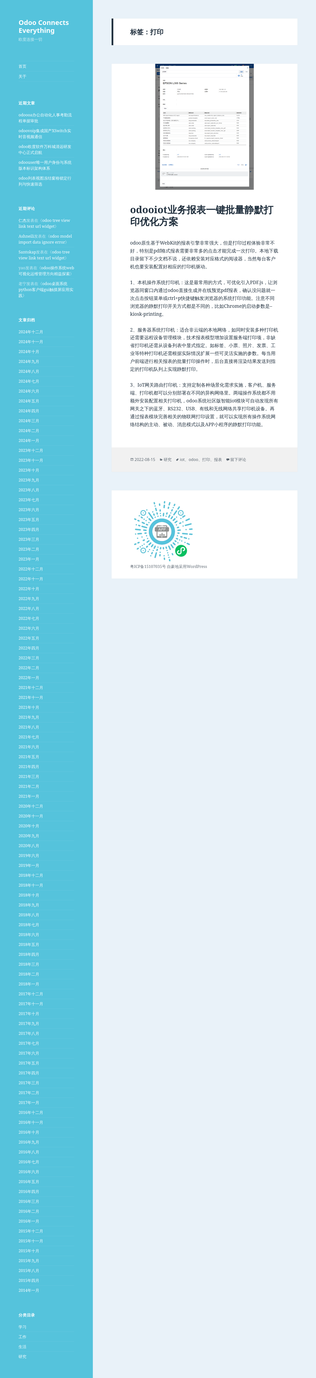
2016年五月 (29, 1181)
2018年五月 (29, 944)
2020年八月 (29, 845)
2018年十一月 (31, 885)
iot (182, 459)
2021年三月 (29, 776)
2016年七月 (29, 1162)
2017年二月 (29, 1092)
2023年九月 (29, 480)
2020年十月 (29, 826)
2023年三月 (29, 539)
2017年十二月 (31, 994)
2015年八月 (29, 1270)
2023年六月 (29, 509)
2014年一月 (29, 1290)
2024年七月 (29, 381)
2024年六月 (29, 391)
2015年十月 (29, 1250)
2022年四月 (29, 648)
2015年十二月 (31, 1231)
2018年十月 (29, 895)
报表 (218, 459)
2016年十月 (29, 1132)
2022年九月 (29, 598)
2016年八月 (29, 1152)
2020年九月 (29, 835)
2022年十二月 (31, 569)
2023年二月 (29, 549)
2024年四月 (29, 411)
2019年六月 (29, 855)
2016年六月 (29, 1171)
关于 (22, 76)
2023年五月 (29, 519)
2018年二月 (29, 974)
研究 (22, 1356)
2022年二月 (29, 667)
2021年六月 (29, 747)
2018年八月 (29, 915)
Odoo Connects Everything (44, 26)
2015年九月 (29, 1260)
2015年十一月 (31, 1241)
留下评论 (238, 459)
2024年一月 (29, 440)
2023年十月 (29, 470)
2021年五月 (29, 756)
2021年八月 (29, 727)
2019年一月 (29, 865)
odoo (193, 459)
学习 (22, 1327)
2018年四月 (29, 954)
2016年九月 (29, 1142)
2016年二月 (29, 1211)
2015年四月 (29, 1280)
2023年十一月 (31, 460)
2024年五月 (29, 401)
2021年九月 (29, 717)
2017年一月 (29, 1102)
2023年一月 (29, 559)
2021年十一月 (31, 697)
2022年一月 (29, 677)
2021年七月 (29, 737)
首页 (22, 66)
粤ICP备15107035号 (148, 566)
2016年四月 (29, 1191)
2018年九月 (29, 905)
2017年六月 (29, 1053)
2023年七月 (29, 499)
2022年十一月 (31, 579)
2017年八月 (29, 1033)
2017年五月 (29, 1063)
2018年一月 (29, 984)
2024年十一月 (31, 341)
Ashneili (26, 236)
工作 (22, 1336)
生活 (22, 1346)
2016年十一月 (31, 1122)
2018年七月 (29, 924)
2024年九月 (29, 361)
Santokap (27, 252)
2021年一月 (29, 796)
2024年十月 (29, 351)
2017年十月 (29, 1013)
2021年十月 (29, 707)
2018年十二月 (31, 875)
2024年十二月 (31, 331)
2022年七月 (29, 618)
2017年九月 (29, 1023)
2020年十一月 (31, 816)
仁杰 (22, 220)
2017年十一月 (31, 1003)
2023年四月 (29, 529)
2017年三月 (29, 1083)
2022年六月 (29, 628)
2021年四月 (29, 766)
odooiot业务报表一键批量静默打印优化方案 (201, 215)
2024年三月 (29, 420)
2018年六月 (29, 934)
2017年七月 (29, 1043)
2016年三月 (29, 1201)
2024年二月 (29, 430)
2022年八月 (29, 608)
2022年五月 (29, 638)
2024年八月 (29, 371)
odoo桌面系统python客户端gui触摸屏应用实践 (46, 289)
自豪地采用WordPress (187, 566)
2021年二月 (29, 786)
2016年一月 (29, 1221)
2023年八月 (29, 490)
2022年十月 (29, 588)
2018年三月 (29, 964)
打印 (206, 459)
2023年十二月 (31, 450)
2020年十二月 (31, 806)
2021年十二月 (31, 687)
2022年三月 (29, 658)
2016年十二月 (31, 1112)
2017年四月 (29, 1073)
